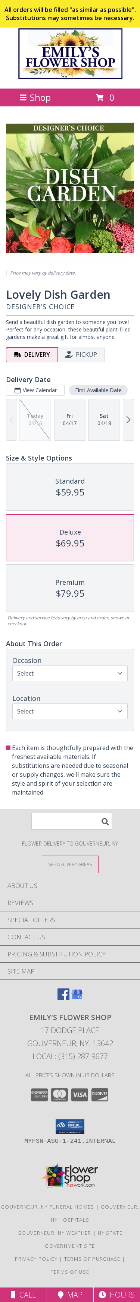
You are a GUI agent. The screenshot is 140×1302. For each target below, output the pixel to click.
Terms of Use (70, 1272)
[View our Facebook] (63, 998)
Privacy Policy (36, 1259)
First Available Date (98, 390)
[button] (70, 1126)
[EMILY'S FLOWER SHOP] (70, 77)
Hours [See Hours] (117, 1295)
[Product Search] (71, 821)
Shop (35, 97)
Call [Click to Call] (23, 1295)
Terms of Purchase (92, 1259)
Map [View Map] (70, 1295)
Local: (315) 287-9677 (70, 1056)
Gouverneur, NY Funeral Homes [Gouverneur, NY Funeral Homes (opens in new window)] (47, 1206)
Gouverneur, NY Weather (54, 1232)
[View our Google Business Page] (77, 998)
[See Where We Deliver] (70, 864)
